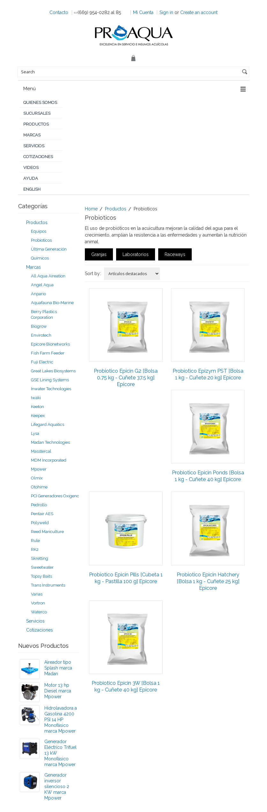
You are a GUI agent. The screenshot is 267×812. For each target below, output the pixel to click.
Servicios (33, 145)
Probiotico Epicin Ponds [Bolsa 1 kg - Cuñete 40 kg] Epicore (208, 476)
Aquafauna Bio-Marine (52, 302)
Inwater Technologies (51, 388)
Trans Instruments (48, 585)
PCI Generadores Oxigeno (55, 496)
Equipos (38, 231)
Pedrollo (39, 504)
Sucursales (36, 113)
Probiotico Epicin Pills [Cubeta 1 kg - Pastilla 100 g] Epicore (126, 578)
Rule (35, 540)
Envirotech (41, 335)
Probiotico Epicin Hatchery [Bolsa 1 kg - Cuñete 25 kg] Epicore (208, 581)
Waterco (39, 612)
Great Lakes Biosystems (53, 371)
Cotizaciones (38, 156)
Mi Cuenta (143, 12)
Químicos (40, 258)
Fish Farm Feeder (47, 353)
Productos (36, 124)
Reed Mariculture (47, 531)
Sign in (166, 12)
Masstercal (41, 451)
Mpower (39, 469)
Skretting (39, 558)
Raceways (175, 254)
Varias (36, 594)
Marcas (32, 135)
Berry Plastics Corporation (44, 314)
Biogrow (39, 326)
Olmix (37, 478)
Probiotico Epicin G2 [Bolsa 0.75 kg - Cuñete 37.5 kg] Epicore (126, 377)
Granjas (99, 254)
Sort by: (93, 273)
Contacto (58, 12)
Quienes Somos (40, 102)
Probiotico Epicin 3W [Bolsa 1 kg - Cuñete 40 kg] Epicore (126, 686)
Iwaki (36, 397)
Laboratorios (135, 254)
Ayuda (30, 178)
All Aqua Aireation (48, 276)
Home (91, 208)
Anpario (38, 293)
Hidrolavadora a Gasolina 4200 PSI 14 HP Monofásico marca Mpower (60, 720)
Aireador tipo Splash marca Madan (58, 668)
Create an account (199, 12)
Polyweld (40, 522)
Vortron (38, 603)
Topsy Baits (41, 576)
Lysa (35, 433)
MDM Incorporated (48, 460)
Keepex (38, 415)
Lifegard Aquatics (47, 424)
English (32, 189)
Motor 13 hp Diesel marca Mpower (57, 691)
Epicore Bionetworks (50, 344)
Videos (31, 167)
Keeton (37, 406)
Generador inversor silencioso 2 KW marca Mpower (56, 786)
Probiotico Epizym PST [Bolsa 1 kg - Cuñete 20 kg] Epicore (208, 374)
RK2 (35, 549)
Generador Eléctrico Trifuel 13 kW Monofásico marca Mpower (60, 753)
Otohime (39, 487)
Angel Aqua (42, 284)
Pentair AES (42, 513)
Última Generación (49, 249)
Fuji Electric (42, 362)
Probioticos (41, 240)
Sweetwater (42, 567)
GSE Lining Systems (50, 379)
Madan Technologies (50, 442)
